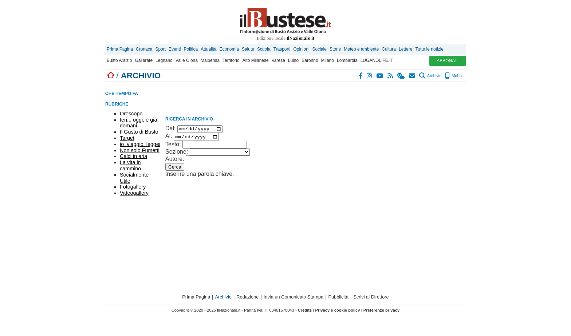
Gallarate (144, 60)
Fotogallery (133, 187)
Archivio (430, 76)
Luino (293, 60)
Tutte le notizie (429, 49)
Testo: (173, 146)
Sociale (319, 49)
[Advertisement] (411, 131)
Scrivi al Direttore (371, 299)
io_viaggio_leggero (142, 144)
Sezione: (176, 153)
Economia (229, 49)
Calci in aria (133, 156)
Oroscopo (131, 113)
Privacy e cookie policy (337, 312)
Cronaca (144, 49)
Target (127, 138)
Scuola (264, 49)
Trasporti (282, 49)
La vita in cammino (130, 165)
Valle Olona (187, 60)
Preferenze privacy (381, 312)
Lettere (405, 49)
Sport (160, 49)
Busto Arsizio (119, 60)
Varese (278, 60)
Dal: (170, 129)
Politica (191, 49)
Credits (305, 312)
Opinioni (302, 49)
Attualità (208, 49)
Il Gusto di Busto (139, 132)
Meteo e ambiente (361, 49)
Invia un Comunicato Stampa (293, 299)
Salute (248, 49)
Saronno (310, 60)
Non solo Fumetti (140, 150)
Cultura (389, 49)
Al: (168, 138)
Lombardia (347, 60)
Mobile (454, 76)
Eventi (175, 49)
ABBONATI (447, 60)
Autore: (174, 161)
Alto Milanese (256, 60)
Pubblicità (338, 299)
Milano (327, 60)
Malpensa (210, 60)
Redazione (247, 299)
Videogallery (134, 193)
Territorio (231, 60)
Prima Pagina (120, 49)
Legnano (164, 60)
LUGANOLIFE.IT (377, 60)
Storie (335, 49)
